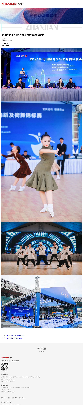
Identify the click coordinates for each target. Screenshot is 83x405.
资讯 (16, 398)
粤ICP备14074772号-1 (6, 402)
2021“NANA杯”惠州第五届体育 (15, 335)
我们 (13, 398)
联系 (23, 398)
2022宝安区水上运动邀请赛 (14, 338)
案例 (9, 398)
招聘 (20, 398)
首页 (2, 398)
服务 (5, 398)
